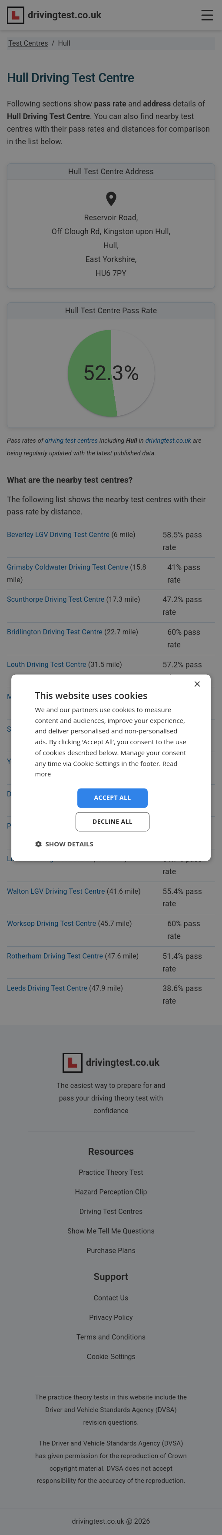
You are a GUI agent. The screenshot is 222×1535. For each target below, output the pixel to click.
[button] (64, 844)
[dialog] (111, 767)
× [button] (196, 684)
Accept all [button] (112, 797)
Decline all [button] (113, 821)
